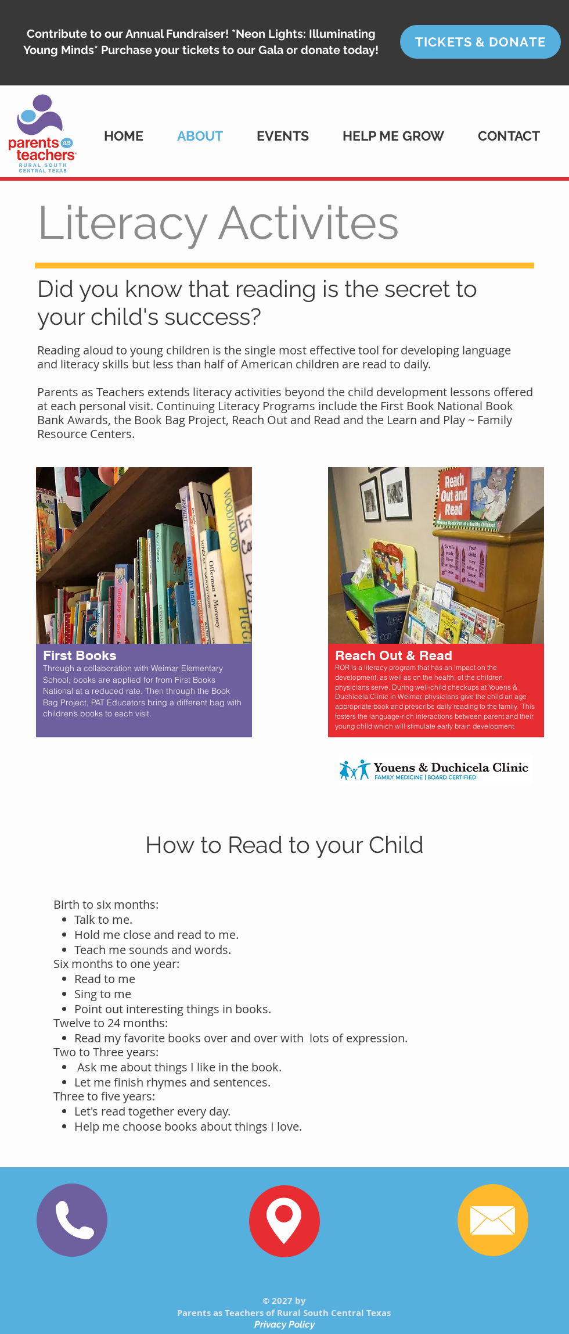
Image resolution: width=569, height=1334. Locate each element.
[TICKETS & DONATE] (480, 42)
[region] (144, 621)
